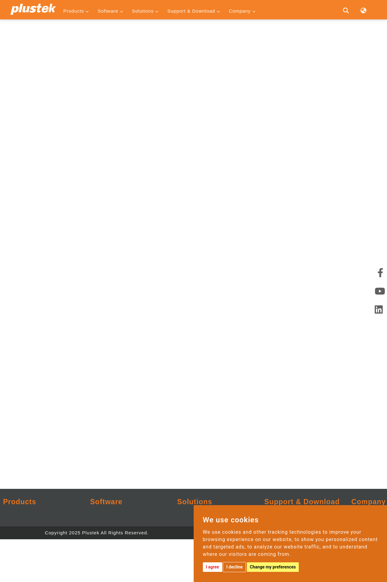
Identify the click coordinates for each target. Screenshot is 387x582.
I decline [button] (234, 566)
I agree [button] (212, 566)
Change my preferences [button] (273, 566)
